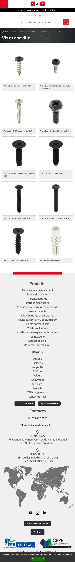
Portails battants (37, 298)
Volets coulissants (37, 328)
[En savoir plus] (19, 543)
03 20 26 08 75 (38, 418)
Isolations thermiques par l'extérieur (37, 332)
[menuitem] (35, 15)
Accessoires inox (37, 341)
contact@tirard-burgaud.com (37, 425)
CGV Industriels (25, 403)
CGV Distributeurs (49, 403)
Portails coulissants (37, 303)
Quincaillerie (37, 336)
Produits (37, 388)
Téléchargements (37, 392)
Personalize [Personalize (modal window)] (38, 558)
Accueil (37, 359)
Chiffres (37, 371)
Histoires (37, 363)
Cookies (37, 532)
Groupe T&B (37, 367)
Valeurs (37, 375)
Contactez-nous (37, 396)
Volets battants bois (37, 324)
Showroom (37, 380)
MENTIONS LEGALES (37, 523)
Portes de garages (37, 294)
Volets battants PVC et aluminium (37, 320)
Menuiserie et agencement (37, 290)
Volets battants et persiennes (37, 315)
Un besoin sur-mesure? (37, 345)
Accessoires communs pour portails (37, 307)
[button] (4, 4)
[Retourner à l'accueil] (37, 3)
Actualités (37, 384)
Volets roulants (37, 311)
